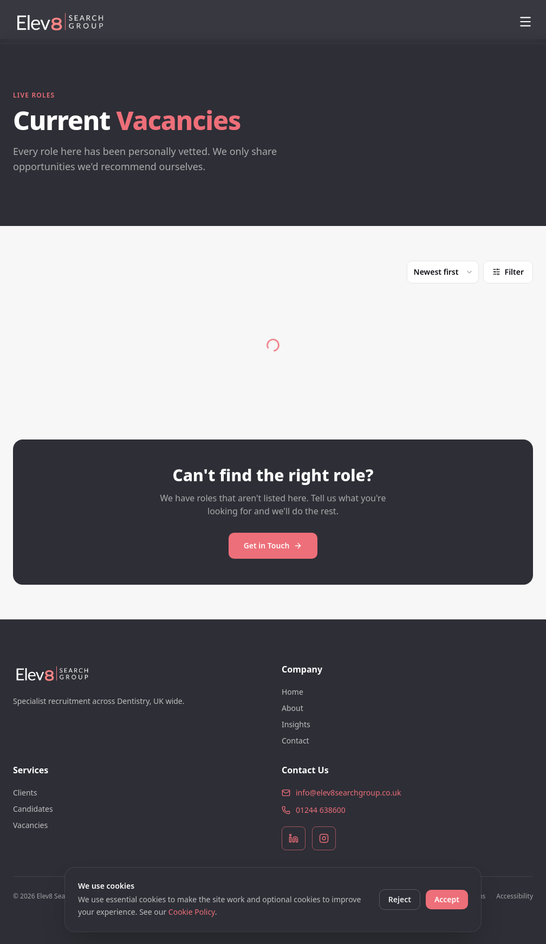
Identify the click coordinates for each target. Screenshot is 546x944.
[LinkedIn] (294, 838)
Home (292, 692)
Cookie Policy (191, 911)
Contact (295, 740)
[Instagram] (324, 838)
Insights (296, 724)
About (292, 708)
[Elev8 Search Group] (60, 22)
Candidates (33, 809)
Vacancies (30, 825)
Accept (446, 899)
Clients (25, 792)
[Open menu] (525, 22)
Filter (508, 272)
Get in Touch (273, 546)
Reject (399, 899)
